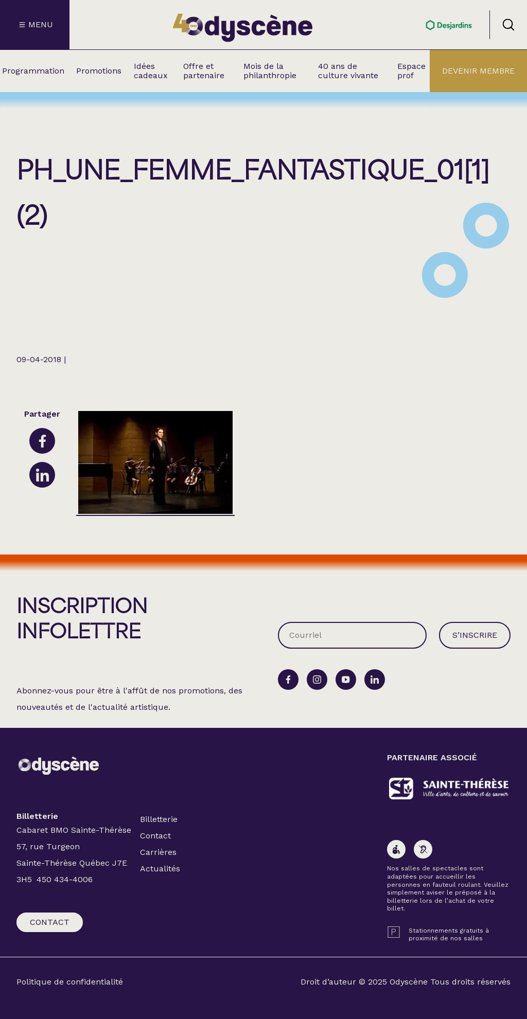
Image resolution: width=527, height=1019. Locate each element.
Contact (49, 922)
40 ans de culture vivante (348, 70)
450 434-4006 (65, 879)
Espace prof (411, 70)
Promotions (98, 71)
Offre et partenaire (203, 70)
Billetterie (159, 819)
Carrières (158, 852)
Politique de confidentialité (69, 982)
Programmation (33, 71)
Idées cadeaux (151, 70)
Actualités (160, 868)
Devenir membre (478, 71)
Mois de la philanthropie (269, 70)
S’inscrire (474, 635)
